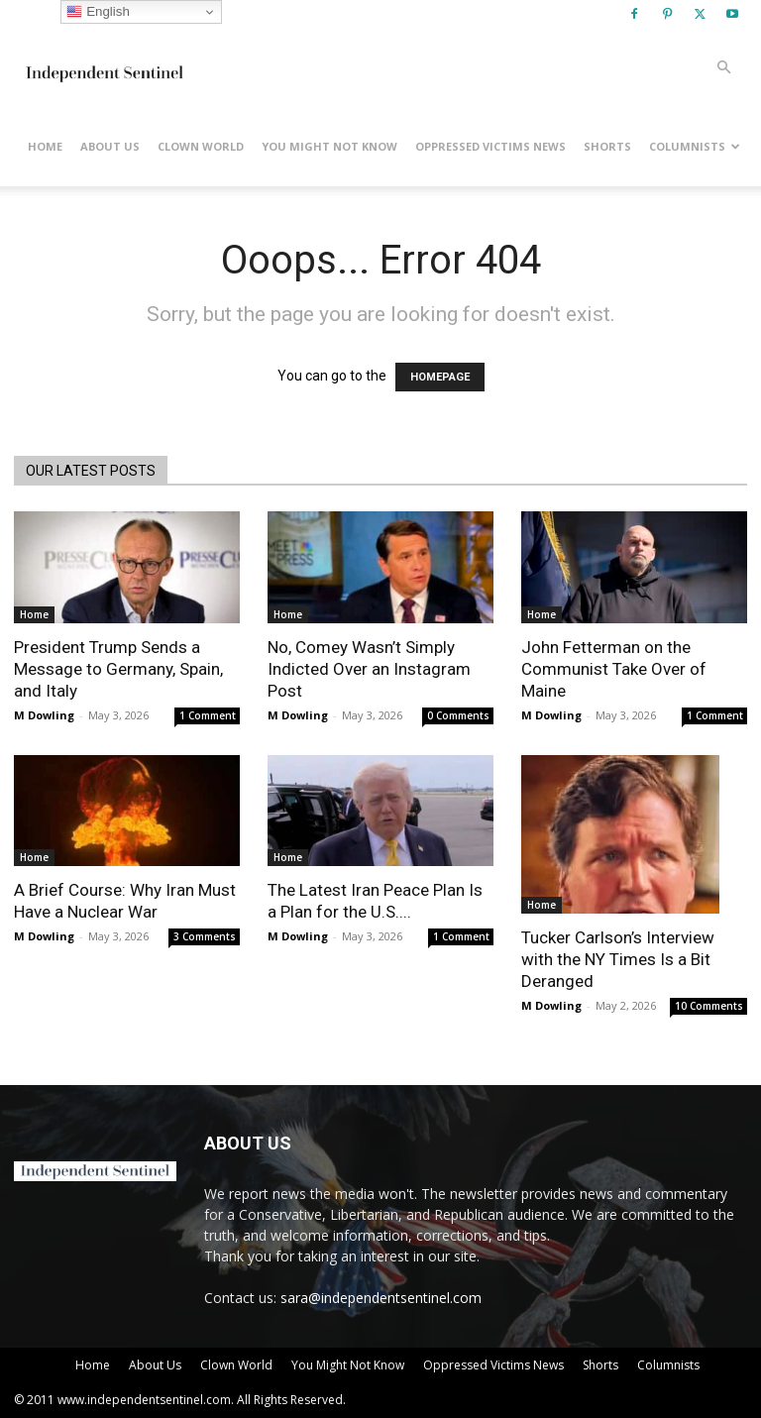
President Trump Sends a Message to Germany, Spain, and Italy (118, 669)
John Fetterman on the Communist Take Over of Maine (614, 669)
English (97, 12)
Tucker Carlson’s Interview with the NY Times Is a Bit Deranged (617, 959)
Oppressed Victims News (490, 146)
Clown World (201, 146)
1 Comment (207, 715)
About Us (110, 146)
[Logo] (103, 67)
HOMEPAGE (440, 377)
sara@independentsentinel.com (381, 1297)
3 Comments (204, 936)
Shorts (607, 146)
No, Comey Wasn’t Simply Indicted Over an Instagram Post (369, 669)
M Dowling (44, 715)
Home (45, 146)
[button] (723, 67)
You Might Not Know (329, 146)
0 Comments (458, 715)
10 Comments (709, 1006)
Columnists (694, 146)
